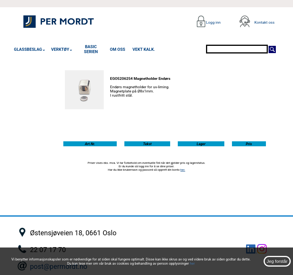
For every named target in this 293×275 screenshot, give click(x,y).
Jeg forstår (277, 261)
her (192, 263)
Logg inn (213, 22)
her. (182, 169)
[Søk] (272, 49)
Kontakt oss (264, 22)
